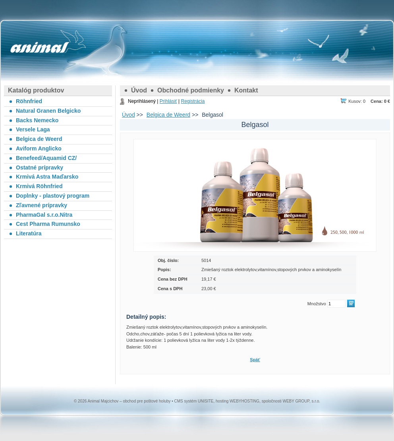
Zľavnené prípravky (41, 205)
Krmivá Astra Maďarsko (47, 176)
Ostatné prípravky (39, 167)
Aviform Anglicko (39, 148)
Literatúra (29, 233)
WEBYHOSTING (244, 401)
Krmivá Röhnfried (39, 186)
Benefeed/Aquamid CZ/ (46, 158)
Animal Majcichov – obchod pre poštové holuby (40, 48)
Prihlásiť (168, 101)
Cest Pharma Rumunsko (48, 224)
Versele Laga (33, 129)
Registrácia (193, 101)
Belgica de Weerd (168, 115)
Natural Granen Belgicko (48, 111)
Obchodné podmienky (190, 90)
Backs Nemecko (37, 120)
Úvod (139, 90)
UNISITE (205, 401)
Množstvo (316, 303)
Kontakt (246, 90)
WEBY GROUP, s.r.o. (301, 401)
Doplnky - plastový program (52, 196)
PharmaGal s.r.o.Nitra (44, 215)
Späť (255, 359)
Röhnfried (29, 101)
